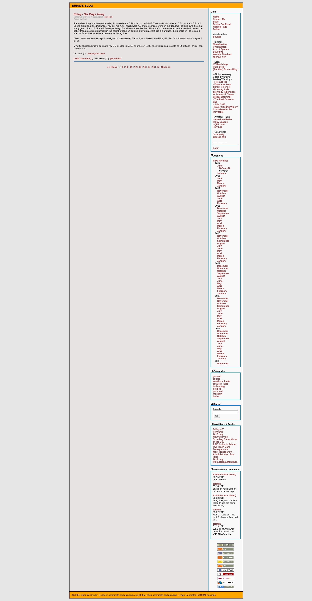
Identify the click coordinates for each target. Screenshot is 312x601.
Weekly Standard (222, 54)
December (222, 208)
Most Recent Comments (225, 469)
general (217, 376)
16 (153, 67)
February (222, 203)
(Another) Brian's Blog (225, 69)
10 (126, 67)
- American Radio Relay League (222, 120)
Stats (216, 21)
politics (217, 389)
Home (216, 16)
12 (135, 67)
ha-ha (216, 396)
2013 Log (218, 434)
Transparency (220, 449)
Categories (218, 371)
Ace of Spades (221, 49)
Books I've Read (222, 24)
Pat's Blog (218, 67)
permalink (115, 58)
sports (216, 379)
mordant (217, 394)
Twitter (216, 29)
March (220, 183)
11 (131, 67)
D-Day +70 (225, 168)
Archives (217, 155)
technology (219, 386)
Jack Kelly (218, 134)
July (219, 218)
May (219, 180)
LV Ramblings (220, 64)
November (223, 190)
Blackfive (218, 52)
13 (140, 67)
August (221, 195)
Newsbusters (220, 44)
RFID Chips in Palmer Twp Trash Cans (224, 445)
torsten (217, 483)
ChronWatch (220, 46)
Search (216, 404)
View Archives (221, 160)
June (220, 165)
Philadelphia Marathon (225, 462)
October (221, 193)
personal (108, 17)
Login (216, 148)
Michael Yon (219, 57)
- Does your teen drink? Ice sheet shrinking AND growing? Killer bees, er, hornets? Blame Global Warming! (224, 90)
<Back (114, 67)
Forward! (218, 432)
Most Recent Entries (223, 424)
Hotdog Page (220, 26)
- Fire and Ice (220, 82)
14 (144, 67)
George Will (219, 137)
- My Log (217, 127)
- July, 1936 (219, 104)
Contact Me (219, 19)
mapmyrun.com (96, 53)
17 (158, 67)
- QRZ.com (219, 124)
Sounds (217, 36)
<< (108, 67)
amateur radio (220, 384)
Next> (164, 67)
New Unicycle (220, 437)
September (223, 213)
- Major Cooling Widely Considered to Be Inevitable (225, 109)
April (219, 200)
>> (169, 67)
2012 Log (218, 459)
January (221, 173)
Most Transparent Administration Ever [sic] (224, 454)
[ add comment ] (82, 58)
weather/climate (221, 381)
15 (149, 67)
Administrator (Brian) (224, 474)
